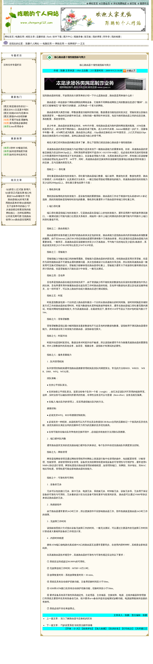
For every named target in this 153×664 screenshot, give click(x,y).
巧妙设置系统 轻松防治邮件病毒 (76, 625)
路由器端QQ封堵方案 (18, 199)
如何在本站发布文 (18, 154)
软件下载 (57, 36)
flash (49, 36)
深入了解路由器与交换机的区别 (76, 618)
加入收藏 (100, 628)
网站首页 (9, 36)
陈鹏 (62, 70)
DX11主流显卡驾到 (19, 109)
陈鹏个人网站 (32, 43)
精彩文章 (30, 36)
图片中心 (67, 36)
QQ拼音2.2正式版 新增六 (18, 189)
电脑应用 (19, 36)
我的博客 (97, 36)
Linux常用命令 (17, 126)
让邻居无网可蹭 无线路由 (18, 216)
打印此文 (127, 628)
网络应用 (59, 43)
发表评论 (87, 628)
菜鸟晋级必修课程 (18, 123)
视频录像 (78, 36)
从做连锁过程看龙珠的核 (18, 209)
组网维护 (72, 43)
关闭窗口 (141, 628)
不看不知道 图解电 (19, 119)
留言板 (87, 36)
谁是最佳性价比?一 (19, 106)
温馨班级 (40, 36)
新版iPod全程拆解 (18, 116)
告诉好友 (114, 628)
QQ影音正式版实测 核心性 (18, 192)
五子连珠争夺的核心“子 (18, 206)
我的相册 (115, 36)
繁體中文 (144, 3)
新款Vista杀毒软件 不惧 (18, 196)
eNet (79, 70)
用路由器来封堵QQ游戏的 (18, 203)
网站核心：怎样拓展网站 (18, 213)
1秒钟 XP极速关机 (18, 148)
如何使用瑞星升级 (18, 151)
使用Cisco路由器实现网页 (18, 219)
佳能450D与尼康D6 (19, 113)
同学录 (106, 36)
